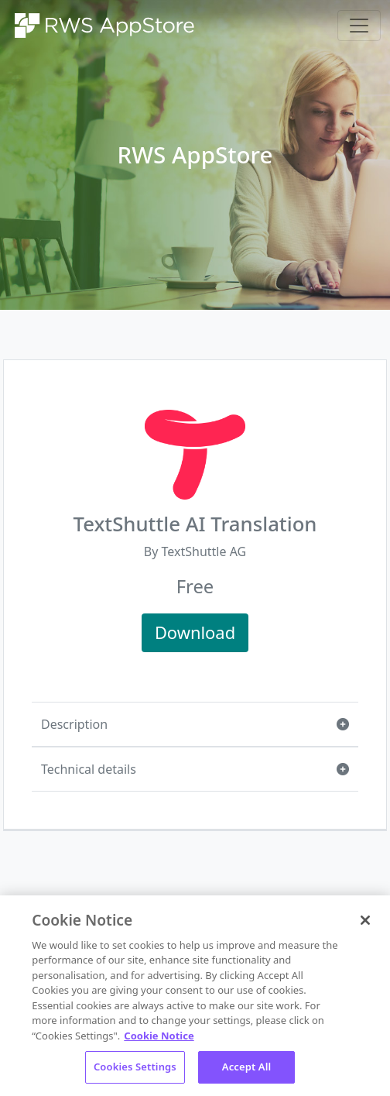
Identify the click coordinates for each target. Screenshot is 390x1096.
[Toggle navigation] (359, 25)
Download (195, 632)
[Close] (365, 920)
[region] (195, 995)
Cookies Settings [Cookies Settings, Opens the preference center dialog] (135, 1067)
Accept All (247, 1067)
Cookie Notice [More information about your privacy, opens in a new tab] (158, 1036)
